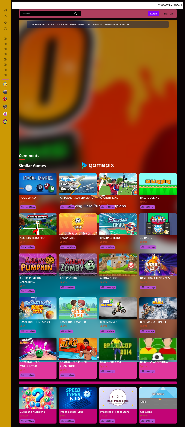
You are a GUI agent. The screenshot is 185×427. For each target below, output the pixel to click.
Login (153, 13)
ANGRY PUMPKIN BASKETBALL (30, 277)
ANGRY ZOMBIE (69, 275)
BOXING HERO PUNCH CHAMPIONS (73, 361)
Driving (144, 412)
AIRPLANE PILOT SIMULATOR (77, 194)
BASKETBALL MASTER (73, 319)
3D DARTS (146, 235)
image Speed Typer (71, 408)
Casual (103, 412)
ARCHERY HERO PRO (32, 235)
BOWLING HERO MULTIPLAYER (30, 361)
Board (63, 412)
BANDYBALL (67, 235)
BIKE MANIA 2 (108, 319)
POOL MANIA (28, 194)
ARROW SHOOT (109, 275)
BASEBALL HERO (110, 235)
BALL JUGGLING (149, 194)
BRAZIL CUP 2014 (110, 359)
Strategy (24, 412)
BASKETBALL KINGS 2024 (35, 319)
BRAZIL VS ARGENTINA (154, 359)
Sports (23, 198)
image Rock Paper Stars (114, 408)
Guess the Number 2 (32, 408)
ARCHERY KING (109, 194)
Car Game (146, 408)
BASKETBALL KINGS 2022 (155, 275)
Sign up (168, 13)
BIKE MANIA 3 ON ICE (153, 319)
